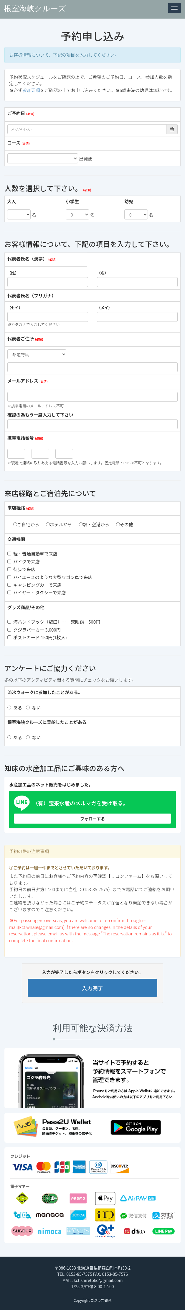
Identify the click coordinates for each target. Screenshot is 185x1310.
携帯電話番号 (20, 438)
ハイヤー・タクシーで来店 (36, 592)
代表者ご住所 (20, 338)
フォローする (92, 819)
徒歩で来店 (21, 569)
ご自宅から (26, 524)
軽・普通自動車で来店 (32, 553)
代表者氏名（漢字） (27, 258)
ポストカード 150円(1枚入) (37, 637)
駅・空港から (94, 524)
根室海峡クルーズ (35, 8)
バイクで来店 (23, 561)
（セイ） (14, 307)
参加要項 (31, 90)
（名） (102, 273)
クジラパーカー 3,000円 (34, 630)
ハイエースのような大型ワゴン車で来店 (49, 577)
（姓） (13, 273)
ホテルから (59, 524)
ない (33, 707)
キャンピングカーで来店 (34, 585)
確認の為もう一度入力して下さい (40, 414)
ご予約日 (16, 113)
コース (13, 143)
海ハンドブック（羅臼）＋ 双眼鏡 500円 (53, 622)
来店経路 (16, 507)
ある (14, 707)
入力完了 (92, 988)
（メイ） (104, 307)
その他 (124, 524)
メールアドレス (22, 381)
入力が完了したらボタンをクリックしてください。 (92, 972)
